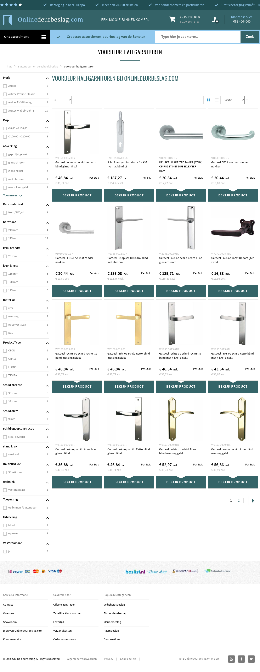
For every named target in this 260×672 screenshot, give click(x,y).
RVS (10, 333)
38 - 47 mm (15, 472)
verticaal (13, 454)
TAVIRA (12, 375)
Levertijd (58, 622)
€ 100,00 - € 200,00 (19, 136)
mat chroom (16, 179)
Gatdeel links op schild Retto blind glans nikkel (128, 451)
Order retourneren (64, 639)
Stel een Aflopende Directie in (248, 100)
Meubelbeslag (112, 622)
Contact (8, 605)
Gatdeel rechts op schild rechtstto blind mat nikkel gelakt (180, 356)
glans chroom (16, 163)
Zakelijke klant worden (67, 613)
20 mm (12, 256)
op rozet (13, 533)
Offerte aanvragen (64, 605)
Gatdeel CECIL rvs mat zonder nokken (229, 164)
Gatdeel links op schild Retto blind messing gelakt (128, 356)
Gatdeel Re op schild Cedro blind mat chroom (127, 260)
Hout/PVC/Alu (16, 212)
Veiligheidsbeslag (114, 605)
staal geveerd (16, 437)
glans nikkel (15, 171)
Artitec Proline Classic (21, 94)
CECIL (11, 350)
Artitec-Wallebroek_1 (21, 111)
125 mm (13, 290)
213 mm (13, 230)
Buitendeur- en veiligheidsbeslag (38, 67)
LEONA (12, 367)
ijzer (10, 308)
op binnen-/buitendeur (22, 508)
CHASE (12, 359)
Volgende (253, 500)
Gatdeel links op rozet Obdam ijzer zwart (232, 260)
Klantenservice (12, 639)
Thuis (8, 67)
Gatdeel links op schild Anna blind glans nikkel (76, 451)
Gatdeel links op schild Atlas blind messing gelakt (232, 451)
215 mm (13, 238)
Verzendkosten (62, 631)
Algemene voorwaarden (82, 659)
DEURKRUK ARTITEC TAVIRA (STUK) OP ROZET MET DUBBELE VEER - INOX (180, 167)
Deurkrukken (112, 639)
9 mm (11, 419)
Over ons (8, 613)
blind (11, 525)
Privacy (108, 659)
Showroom (10, 622)
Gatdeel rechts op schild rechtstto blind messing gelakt (76, 356)
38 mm (12, 401)
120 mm (13, 282)
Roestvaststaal (17, 325)
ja (9, 551)
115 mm (13, 274)
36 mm (12, 393)
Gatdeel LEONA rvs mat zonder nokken (74, 260)
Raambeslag (111, 631)
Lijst (216, 100)
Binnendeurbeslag (115, 613)
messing (13, 316)
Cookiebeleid (128, 659)
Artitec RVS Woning (20, 102)
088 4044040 (241, 21)
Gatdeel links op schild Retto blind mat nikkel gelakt (232, 356)
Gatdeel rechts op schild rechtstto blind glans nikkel (76, 164)
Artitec (12, 86)
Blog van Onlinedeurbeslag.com (23, 631)
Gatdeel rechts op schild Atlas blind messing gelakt (177, 451)
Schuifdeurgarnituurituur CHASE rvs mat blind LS (127, 164)
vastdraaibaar (16, 490)
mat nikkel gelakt (19, 187)
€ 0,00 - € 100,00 (17, 128)
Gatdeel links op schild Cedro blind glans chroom (180, 260)
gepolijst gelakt (17, 154)
